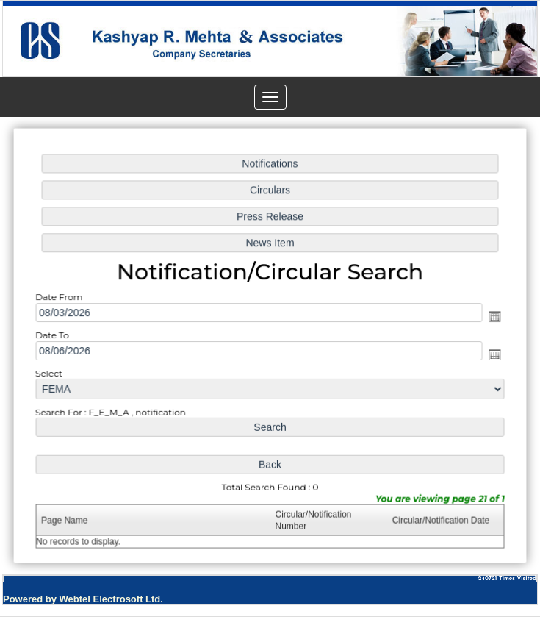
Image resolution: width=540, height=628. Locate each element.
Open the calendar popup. (492, 316)
